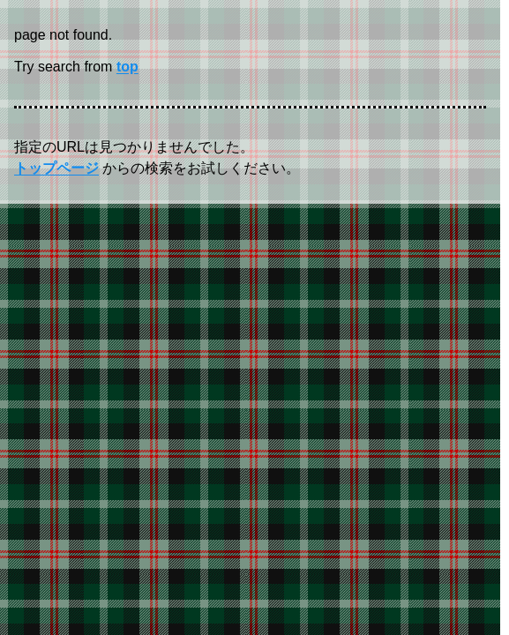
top (127, 66)
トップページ (56, 168)
